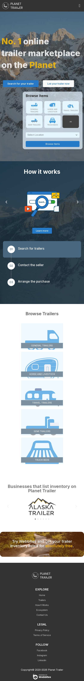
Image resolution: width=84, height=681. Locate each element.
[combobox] (53, 135)
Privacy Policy (42, 630)
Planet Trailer (55, 669)
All (71, 122)
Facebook (42, 650)
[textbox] (51, 135)
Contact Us (42, 614)
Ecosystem (42, 610)
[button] (6, 202)
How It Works (42, 605)
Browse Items (52, 143)
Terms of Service (42, 635)
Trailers (42, 600)
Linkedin (42, 660)
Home (42, 595)
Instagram (42, 655)
